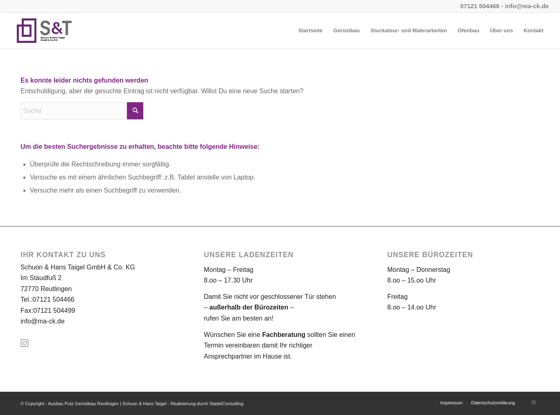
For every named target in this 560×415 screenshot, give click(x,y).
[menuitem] (310, 31)
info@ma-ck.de (42, 321)
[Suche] (81, 110)
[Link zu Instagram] (533, 402)
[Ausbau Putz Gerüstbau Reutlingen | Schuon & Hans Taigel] (44, 31)
